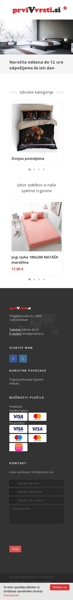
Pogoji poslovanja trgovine (26, 379)
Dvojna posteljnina (27, 158)
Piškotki (14, 383)
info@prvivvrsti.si (33, 334)
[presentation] (39, 535)
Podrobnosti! (11, 595)
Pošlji (15, 549)
